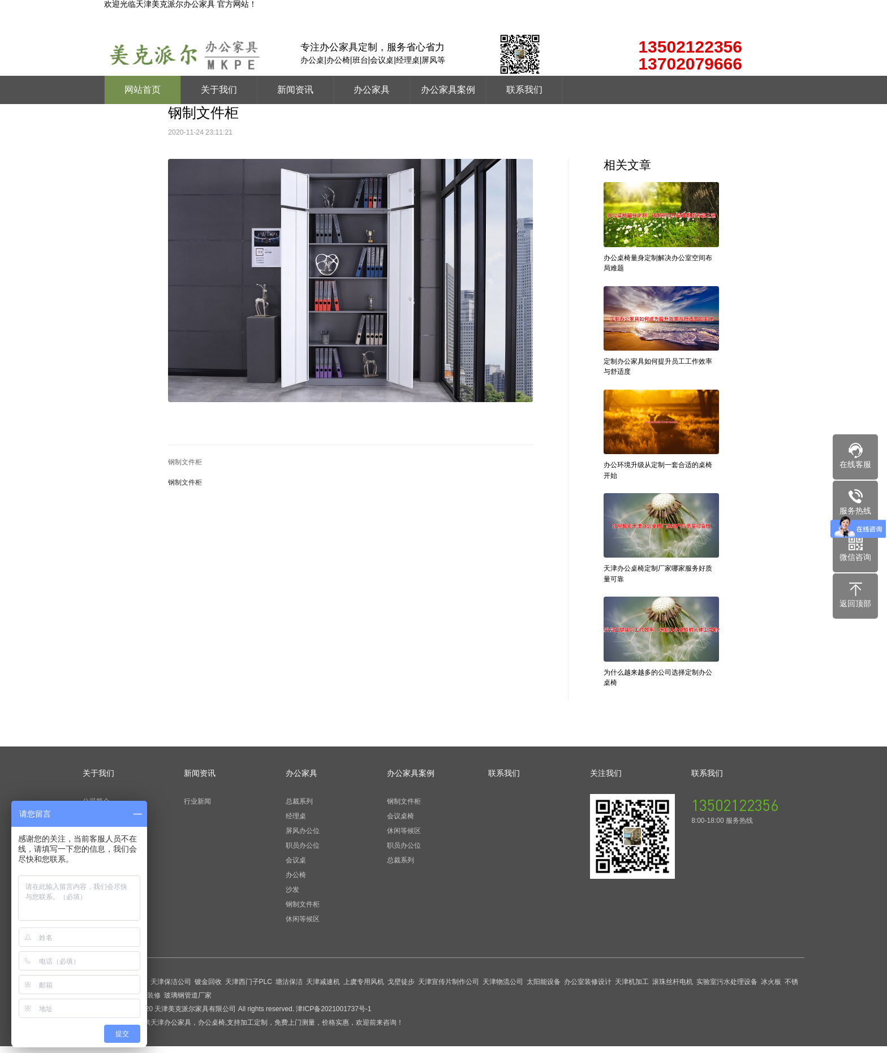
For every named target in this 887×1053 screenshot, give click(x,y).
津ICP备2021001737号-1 (333, 1016)
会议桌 (296, 867)
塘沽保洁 (289, 988)
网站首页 (142, 89)
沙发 (292, 896)
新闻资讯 (295, 89)
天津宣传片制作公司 (448, 988)
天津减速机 (323, 988)
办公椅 (296, 882)
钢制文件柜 (185, 462)
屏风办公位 (303, 837)
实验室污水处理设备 (726, 988)
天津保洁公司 (170, 988)
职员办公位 (303, 852)
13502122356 (734, 811)
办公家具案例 (448, 89)
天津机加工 (632, 988)
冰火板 (771, 988)
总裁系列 (299, 808)
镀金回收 (208, 988)
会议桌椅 (400, 823)
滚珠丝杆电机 (672, 988)
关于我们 (219, 89)
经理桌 (296, 823)
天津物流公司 (503, 988)
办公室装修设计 (588, 988)
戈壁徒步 (401, 988)
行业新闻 (197, 808)
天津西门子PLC (248, 988)
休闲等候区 (303, 926)
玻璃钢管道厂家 (188, 1002)
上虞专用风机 (363, 988)
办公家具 (372, 89)
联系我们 (524, 89)
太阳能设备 (544, 988)
